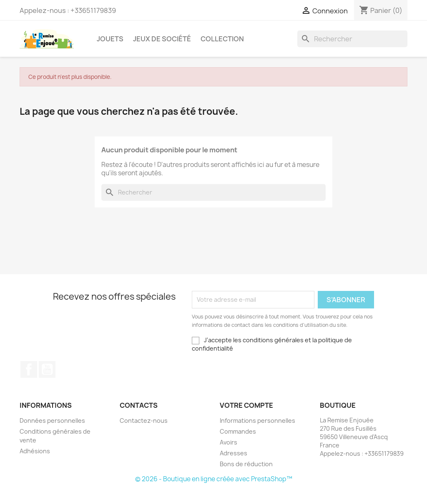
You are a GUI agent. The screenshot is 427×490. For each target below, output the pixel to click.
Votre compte (246, 405)
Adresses (233, 453)
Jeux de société (162, 38)
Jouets (110, 38)
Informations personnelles (257, 420)
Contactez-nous (144, 420)
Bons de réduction (246, 464)
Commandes (238, 431)
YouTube (47, 369)
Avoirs (228, 442)
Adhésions (35, 451)
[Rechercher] (352, 38)
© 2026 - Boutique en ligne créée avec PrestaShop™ (213, 479)
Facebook (28, 369)
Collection (222, 38)
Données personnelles (52, 420)
